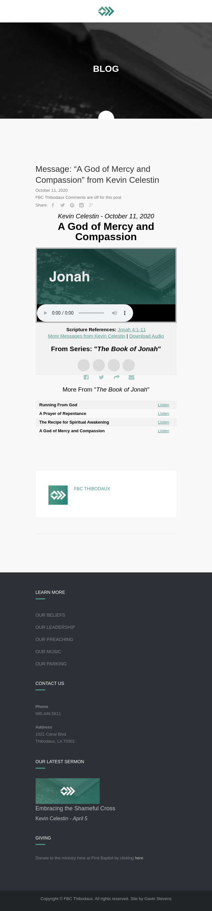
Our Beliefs (50, 615)
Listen (163, 404)
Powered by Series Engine (106, 448)
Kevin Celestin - (62, 818)
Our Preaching (54, 639)
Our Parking (51, 663)
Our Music (48, 651)
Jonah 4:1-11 (132, 329)
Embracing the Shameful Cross (75, 808)
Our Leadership (55, 627)
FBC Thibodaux (92, 488)
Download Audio (146, 336)
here (139, 858)
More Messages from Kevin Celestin (86, 336)
